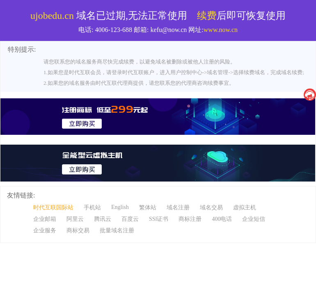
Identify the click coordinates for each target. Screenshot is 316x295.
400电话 (222, 219)
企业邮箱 (44, 219)
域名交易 (211, 207)
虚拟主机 (244, 207)
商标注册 (190, 219)
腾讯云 (102, 219)
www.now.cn (221, 29)
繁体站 (147, 207)
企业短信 (253, 219)
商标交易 (77, 230)
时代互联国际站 (53, 207)
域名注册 (178, 207)
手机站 (92, 207)
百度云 (130, 219)
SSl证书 (158, 219)
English (120, 207)
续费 (207, 15)
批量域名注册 (117, 230)
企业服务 (44, 230)
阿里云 (75, 219)
